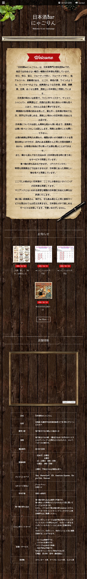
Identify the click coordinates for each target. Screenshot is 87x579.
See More (43, 319)
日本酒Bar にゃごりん (43, 20)
